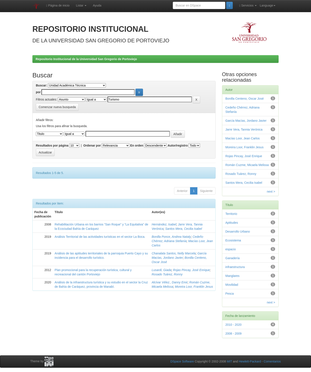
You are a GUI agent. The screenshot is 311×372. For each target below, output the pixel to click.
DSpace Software (182, 361)
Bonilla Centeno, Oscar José (244, 98)
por (38, 92)
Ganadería (232, 258)
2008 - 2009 (233, 333)
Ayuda (97, 5)
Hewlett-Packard (250, 361)
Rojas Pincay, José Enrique (191, 270)
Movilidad (231, 284)
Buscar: (41, 85)
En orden (136, 145)
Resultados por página (52, 145)
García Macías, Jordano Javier (246, 120)
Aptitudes (231, 222)
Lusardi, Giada (161, 270)
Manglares (232, 276)
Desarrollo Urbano (237, 231)
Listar (81, 5)
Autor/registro (178, 145)
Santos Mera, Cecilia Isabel (183, 228)
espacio (230, 249)
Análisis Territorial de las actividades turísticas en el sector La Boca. (100, 236)
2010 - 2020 (233, 324)
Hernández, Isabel (164, 224)
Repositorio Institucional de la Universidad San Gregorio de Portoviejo (86, 59)
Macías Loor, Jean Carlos (242, 138)
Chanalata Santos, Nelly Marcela (174, 253)
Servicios (248, 5)
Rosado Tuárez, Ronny (167, 274)
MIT (229, 361)
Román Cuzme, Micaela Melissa (247, 165)
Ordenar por (92, 145)
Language (267, 5)
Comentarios (272, 361)
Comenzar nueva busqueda (57, 107)
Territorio (231, 214)
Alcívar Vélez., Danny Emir (170, 282)
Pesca (229, 293)
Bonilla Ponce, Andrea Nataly (171, 236)
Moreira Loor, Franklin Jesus (194, 286)
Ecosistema (233, 240)
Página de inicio (58, 5)
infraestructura (235, 267)
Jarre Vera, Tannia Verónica (244, 129)
